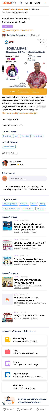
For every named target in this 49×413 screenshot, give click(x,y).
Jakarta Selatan (31, 248)
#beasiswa (37, 136)
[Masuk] (9, 402)
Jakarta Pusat (22, 9)
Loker (15, 350)
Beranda (5, 9)
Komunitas (18, 385)
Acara (13, 9)
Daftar (38, 3)
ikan (16, 136)
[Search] (21, 3)
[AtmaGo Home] (9, 3)
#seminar (25, 136)
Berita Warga (19, 338)
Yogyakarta (32, 318)
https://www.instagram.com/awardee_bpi (19, 113)
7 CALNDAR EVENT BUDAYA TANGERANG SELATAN (26, 299)
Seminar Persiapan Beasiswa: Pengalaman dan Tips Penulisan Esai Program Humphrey (29, 227)
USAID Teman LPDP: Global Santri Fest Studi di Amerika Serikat (29, 244)
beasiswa (7, 136)
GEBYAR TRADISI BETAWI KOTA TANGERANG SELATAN (27, 281)
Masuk (29, 3)
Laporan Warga (20, 374)
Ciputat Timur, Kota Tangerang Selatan (28, 286)
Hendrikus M (12, 35)
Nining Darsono (20, 318)
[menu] (45, 3)
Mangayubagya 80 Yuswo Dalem (29, 315)
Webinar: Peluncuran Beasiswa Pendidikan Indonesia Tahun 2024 (30, 260)
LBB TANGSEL (19, 285)
